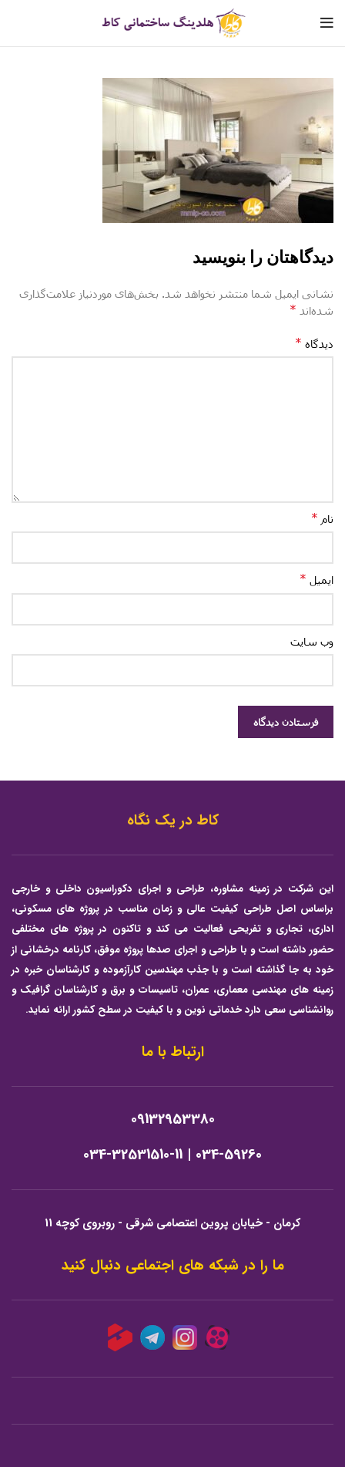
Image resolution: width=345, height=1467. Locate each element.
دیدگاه (314, 343)
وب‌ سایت (311, 641)
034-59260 (229, 1155)
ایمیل (316, 579)
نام (322, 518)
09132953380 (173, 1119)
